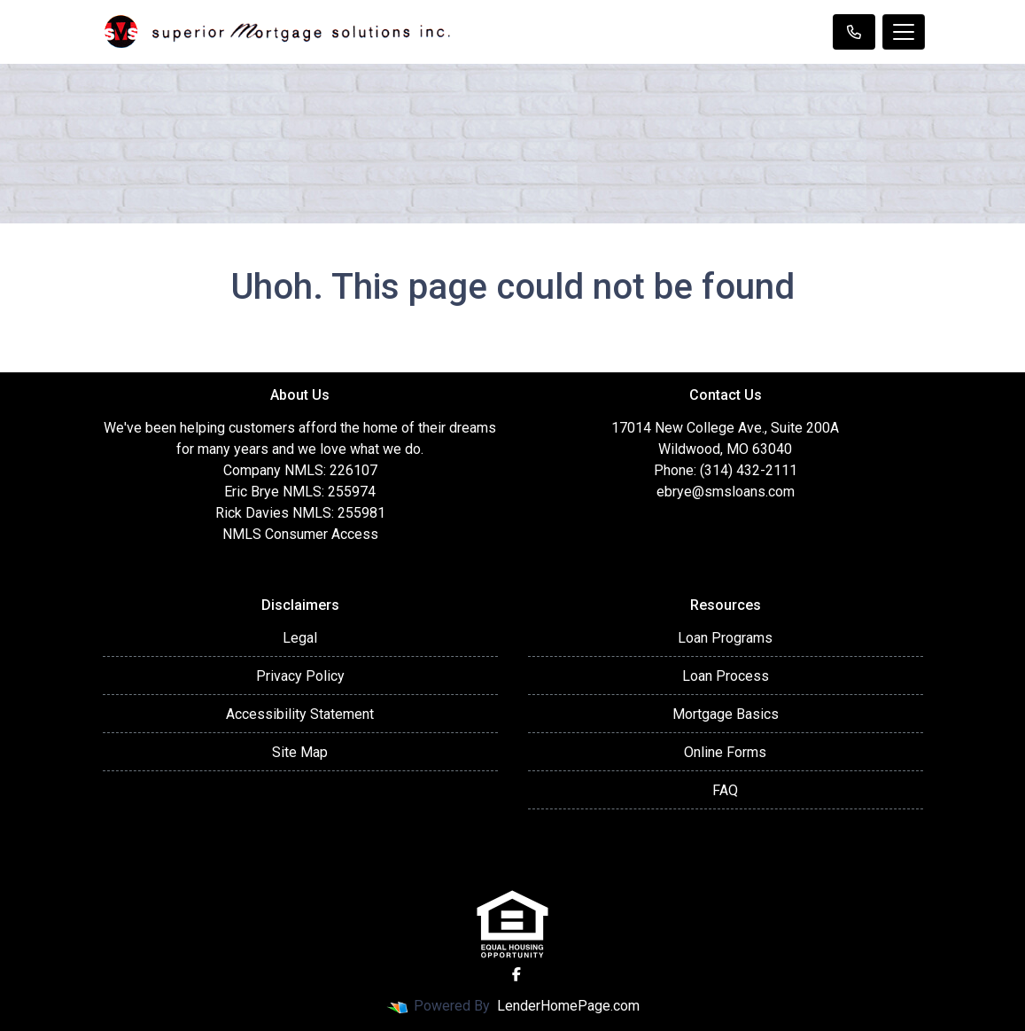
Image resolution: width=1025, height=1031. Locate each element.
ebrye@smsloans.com (725, 491)
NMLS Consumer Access (300, 534)
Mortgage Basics (725, 714)
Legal (300, 637)
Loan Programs (725, 637)
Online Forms (725, 752)
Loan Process (725, 676)
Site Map (300, 752)
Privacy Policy (300, 676)
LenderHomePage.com (568, 1005)
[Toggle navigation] (903, 32)
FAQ (725, 790)
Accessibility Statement (300, 714)
